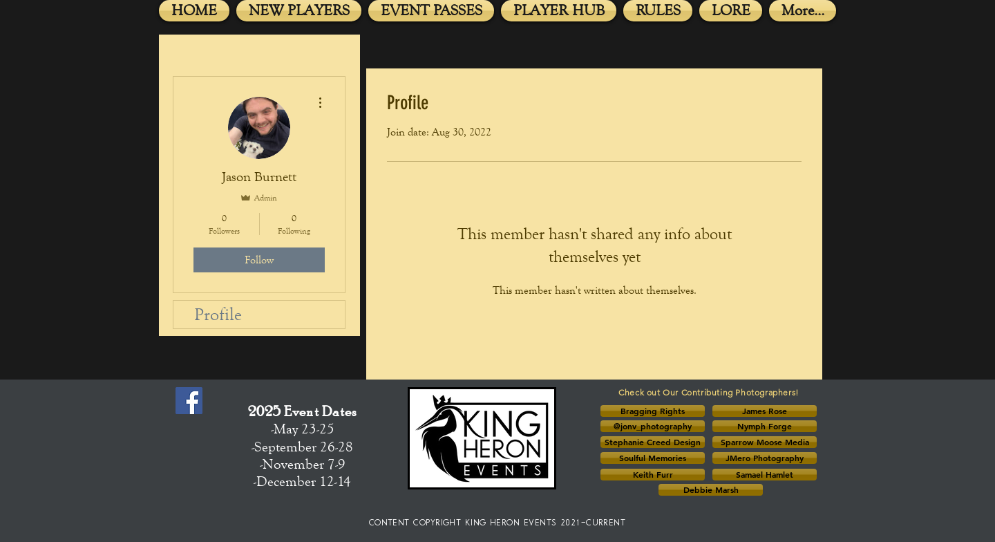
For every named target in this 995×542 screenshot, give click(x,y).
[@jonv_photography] (652, 426)
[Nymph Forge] (764, 426)
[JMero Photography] (764, 458)
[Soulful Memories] (652, 458)
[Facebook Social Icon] (189, 400)
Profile (218, 314)
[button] (652, 411)
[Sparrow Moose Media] (764, 442)
